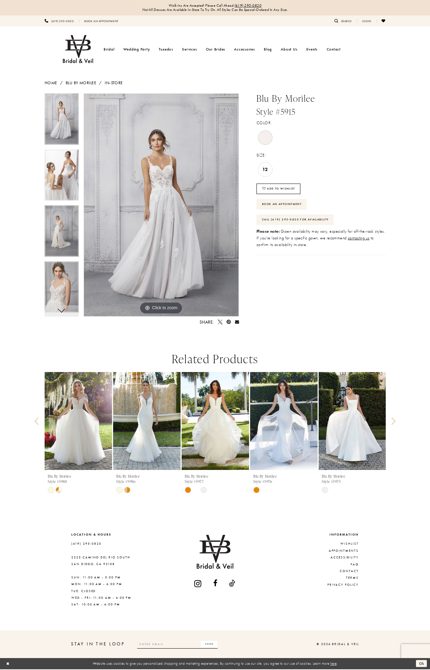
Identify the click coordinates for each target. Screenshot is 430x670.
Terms (352, 578)
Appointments (344, 551)
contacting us (359, 242)
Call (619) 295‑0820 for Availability (298, 223)
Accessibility (345, 558)
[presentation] (78, 422)
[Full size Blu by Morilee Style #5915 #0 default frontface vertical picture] (161, 205)
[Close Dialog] (8, 664)
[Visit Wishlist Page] (384, 21)
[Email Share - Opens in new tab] (237, 323)
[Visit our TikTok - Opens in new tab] (232, 584)
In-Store (114, 83)
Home (51, 83)
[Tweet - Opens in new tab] (220, 322)
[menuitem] (59, 21)
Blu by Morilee (81, 83)
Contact (349, 572)
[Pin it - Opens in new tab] (229, 322)
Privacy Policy (343, 585)
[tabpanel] (62, 122)
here (333, 664)
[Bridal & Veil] (78, 50)
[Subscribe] (215, 645)
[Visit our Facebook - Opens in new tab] (215, 584)
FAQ (355, 565)
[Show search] (343, 21)
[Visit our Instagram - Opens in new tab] (198, 584)
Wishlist (349, 545)
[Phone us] (59, 21)
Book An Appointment (284, 207)
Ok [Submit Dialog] (421, 664)
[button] (367, 21)
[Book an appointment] (101, 21)
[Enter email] (181, 645)
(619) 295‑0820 (248, 6)
